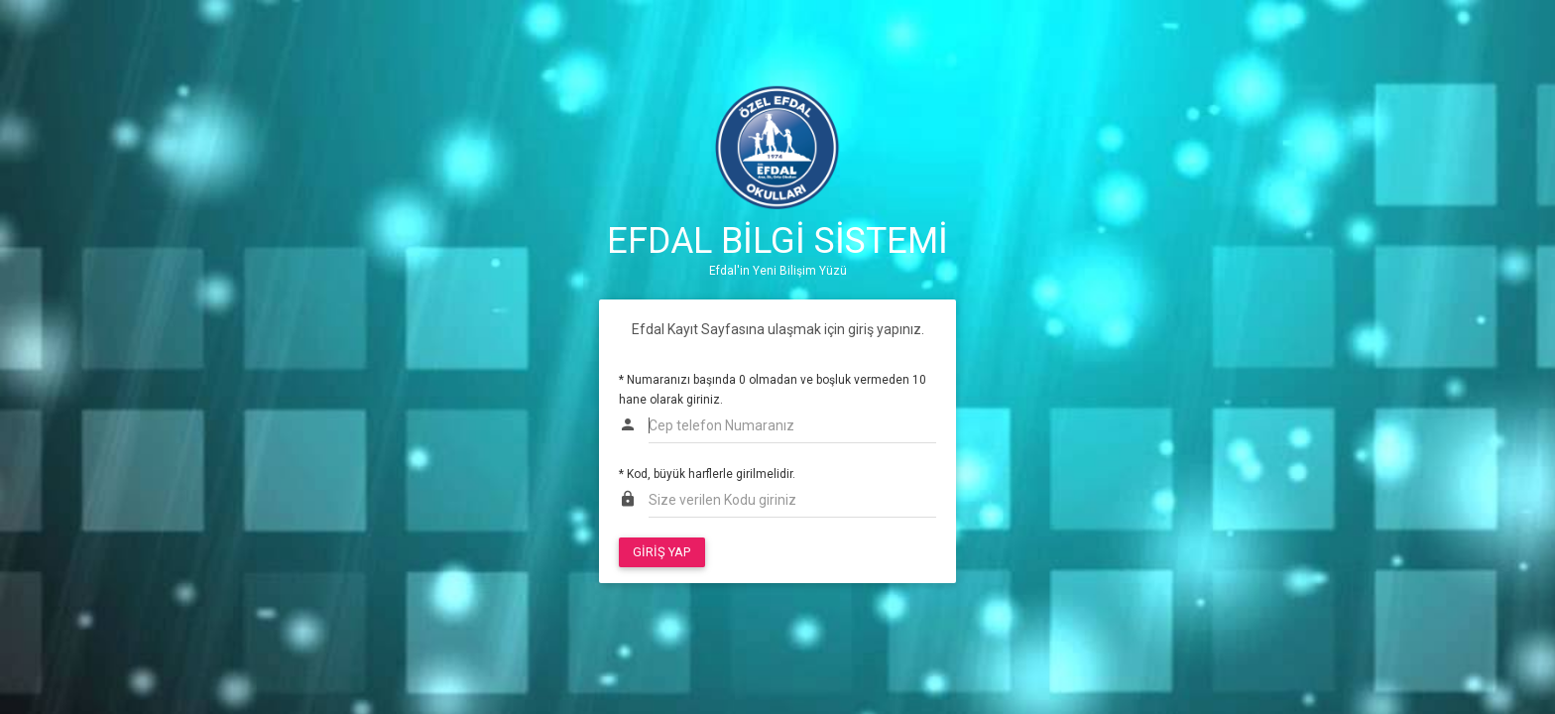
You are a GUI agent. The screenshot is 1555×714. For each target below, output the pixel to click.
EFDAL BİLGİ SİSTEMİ (777, 241)
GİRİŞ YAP (661, 551)
